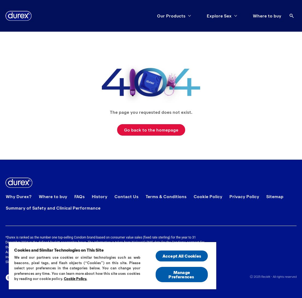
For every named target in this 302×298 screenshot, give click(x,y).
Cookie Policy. (75, 278)
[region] (112, 265)
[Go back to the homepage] (151, 130)
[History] (99, 196)
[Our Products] (171, 16)
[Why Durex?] (18, 196)
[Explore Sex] (219, 16)
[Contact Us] (126, 196)
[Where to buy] (267, 16)
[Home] (18, 16)
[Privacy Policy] (244, 196)
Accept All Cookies (181, 255)
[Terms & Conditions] (166, 196)
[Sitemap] (275, 196)
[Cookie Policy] (208, 196)
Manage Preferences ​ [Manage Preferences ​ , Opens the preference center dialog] (181, 274)
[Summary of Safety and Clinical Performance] (53, 207)
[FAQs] (79, 196)
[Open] (292, 16)
